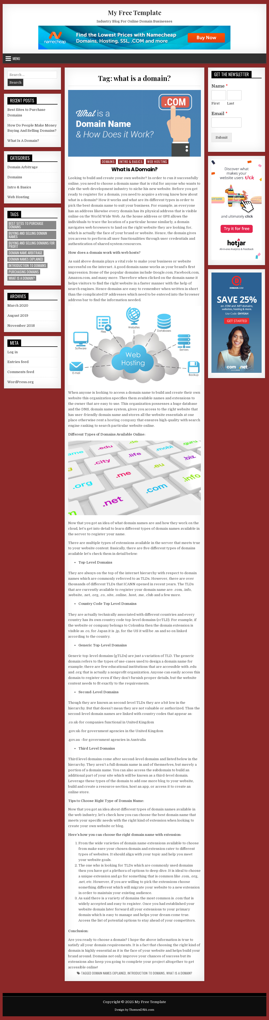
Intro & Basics (131, 161)
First (215, 103)
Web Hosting (157, 161)
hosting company (121, 420)
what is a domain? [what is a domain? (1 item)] (22, 278)
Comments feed (20, 372)
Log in (12, 352)
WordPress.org (20, 382)
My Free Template (134, 12)
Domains (108, 161)
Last (230, 103)
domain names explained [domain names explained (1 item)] (26, 259)
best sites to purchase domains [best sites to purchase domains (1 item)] (26, 225)
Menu (16, 58)
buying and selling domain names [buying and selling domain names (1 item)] (28, 235)
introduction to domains (146, 973)
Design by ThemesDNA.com (134, 1010)
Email (219, 113)
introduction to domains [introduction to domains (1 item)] (27, 265)
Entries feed (18, 362)
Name (219, 86)
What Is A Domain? (134, 169)
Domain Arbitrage (22, 167)
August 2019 (17, 316)
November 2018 (21, 326)
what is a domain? (179, 973)
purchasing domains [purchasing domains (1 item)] (24, 271)
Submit (222, 137)
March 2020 (17, 305)
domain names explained (109, 973)
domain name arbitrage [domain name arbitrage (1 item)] (25, 252)
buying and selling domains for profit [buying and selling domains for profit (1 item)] (32, 245)
